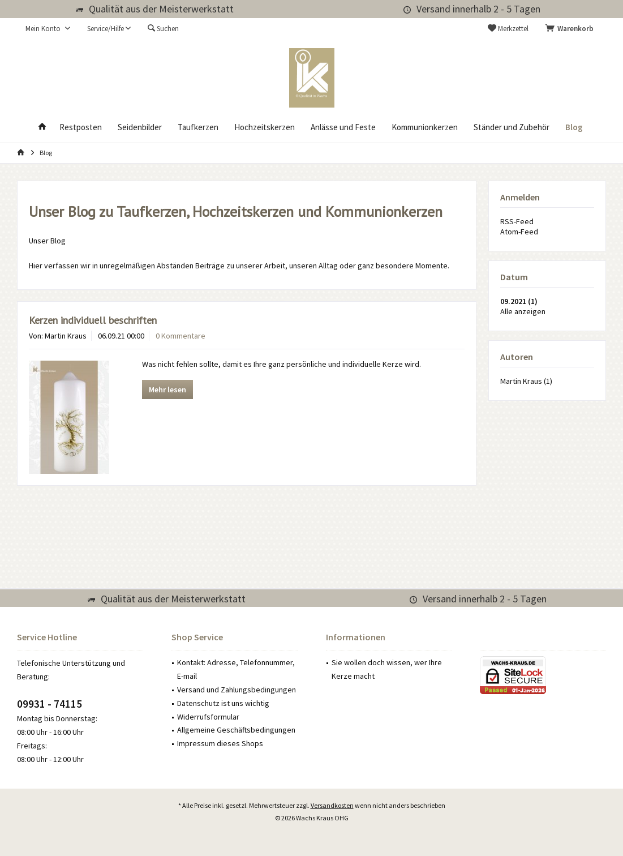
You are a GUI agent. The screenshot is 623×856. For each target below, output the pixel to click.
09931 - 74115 (49, 704)
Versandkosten (332, 805)
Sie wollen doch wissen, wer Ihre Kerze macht (387, 669)
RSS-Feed (517, 221)
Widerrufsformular (208, 717)
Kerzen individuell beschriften (93, 320)
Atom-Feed (519, 231)
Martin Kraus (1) (526, 381)
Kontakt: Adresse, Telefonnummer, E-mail (236, 669)
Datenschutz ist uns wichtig (223, 703)
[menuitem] (571, 29)
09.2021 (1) (519, 301)
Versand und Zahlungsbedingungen (236, 689)
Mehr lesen (167, 389)
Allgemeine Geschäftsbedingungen (236, 730)
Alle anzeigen (522, 311)
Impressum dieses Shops (220, 743)
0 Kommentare (180, 336)
